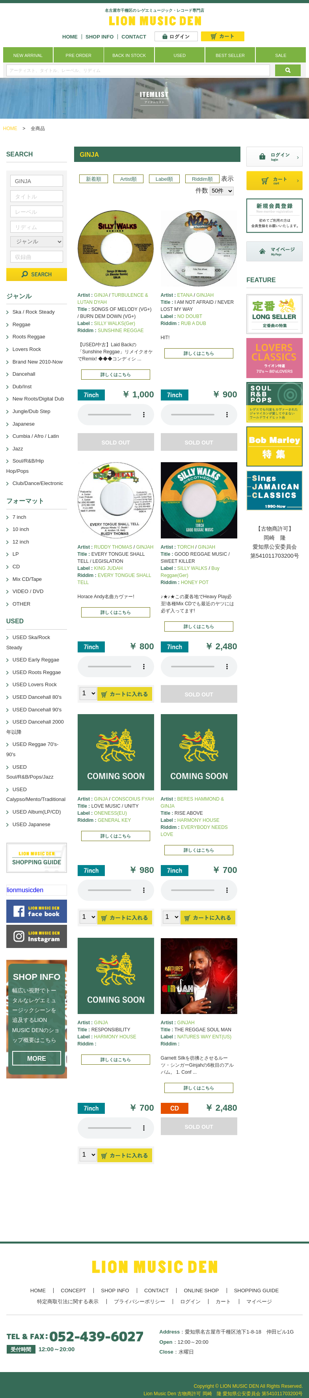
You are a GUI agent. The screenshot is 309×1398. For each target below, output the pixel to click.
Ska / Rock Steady (34, 312)
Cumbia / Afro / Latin (36, 436)
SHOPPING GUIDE (256, 1290)
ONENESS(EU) (110, 813)
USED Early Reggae (36, 660)
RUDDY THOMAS (113, 547)
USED (180, 55)
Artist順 (128, 179)
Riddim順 (202, 179)
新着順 (93, 179)
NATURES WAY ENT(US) (204, 1037)
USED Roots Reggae (37, 672)
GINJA (101, 295)
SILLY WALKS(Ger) (114, 323)
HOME (70, 36)
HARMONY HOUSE (198, 820)
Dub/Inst (22, 386)
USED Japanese (31, 824)
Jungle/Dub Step (31, 411)
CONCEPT (73, 1290)
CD (16, 566)
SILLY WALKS (192, 568)
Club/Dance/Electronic (38, 483)
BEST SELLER (230, 55)
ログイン (190, 1301)
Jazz (18, 449)
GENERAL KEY (114, 820)
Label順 (164, 179)
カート (223, 1301)
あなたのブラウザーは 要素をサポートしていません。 (116, 414)
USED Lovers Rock (35, 684)
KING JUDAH (108, 568)
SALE (280, 55)
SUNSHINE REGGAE (121, 330)
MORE (36, 1058)
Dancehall (24, 374)
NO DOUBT (189, 316)
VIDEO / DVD (28, 591)
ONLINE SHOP (201, 1290)
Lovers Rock (27, 349)
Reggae (22, 324)
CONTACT (133, 36)
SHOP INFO (100, 36)
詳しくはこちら (116, 374)
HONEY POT (194, 582)
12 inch (21, 542)
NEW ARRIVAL (28, 55)
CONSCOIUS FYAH (133, 799)
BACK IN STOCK (129, 55)
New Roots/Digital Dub (38, 399)
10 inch (21, 529)
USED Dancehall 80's (37, 697)
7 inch (19, 517)
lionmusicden (25, 890)
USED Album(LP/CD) (37, 812)
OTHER (22, 604)
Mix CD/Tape (27, 579)
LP (16, 554)
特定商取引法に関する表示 (68, 1301)
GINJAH (205, 295)
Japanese (24, 424)
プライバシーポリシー (139, 1301)
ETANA (184, 295)
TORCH (185, 547)
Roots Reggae (29, 337)
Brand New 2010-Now (38, 362)
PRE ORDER (78, 55)
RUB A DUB (193, 323)
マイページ (259, 1301)
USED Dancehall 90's (37, 710)
